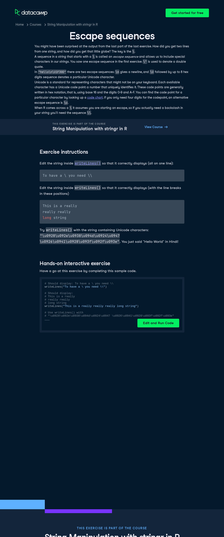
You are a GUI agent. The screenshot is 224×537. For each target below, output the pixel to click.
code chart (95, 97)
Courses (35, 24)
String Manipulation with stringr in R (72, 24)
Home (20, 24)
